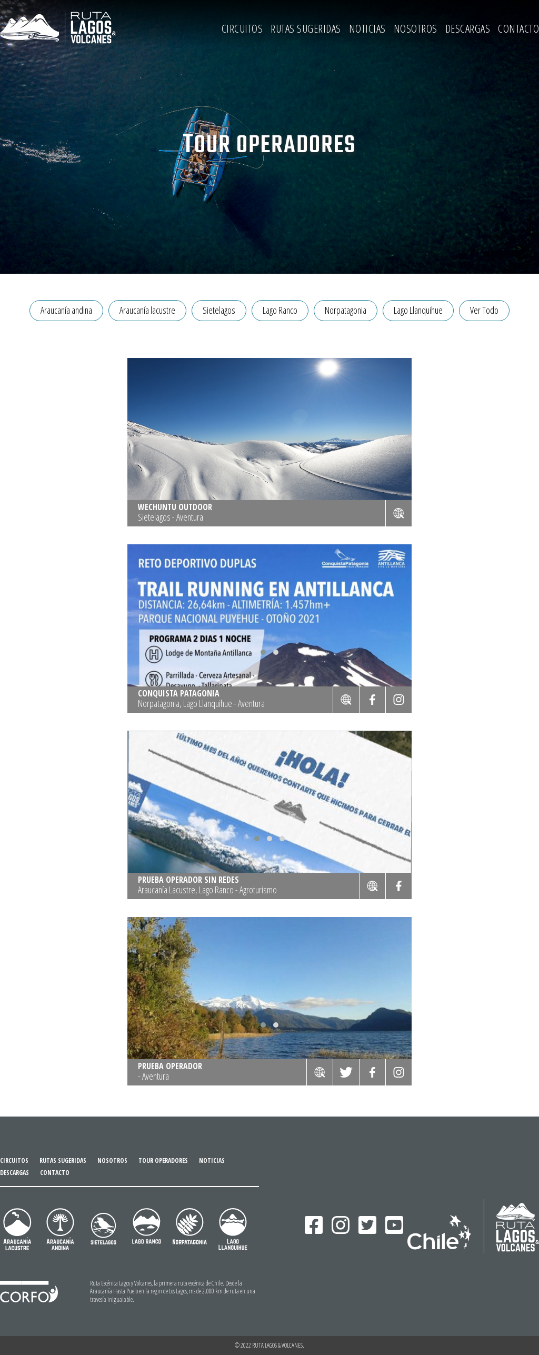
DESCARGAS (468, 28)
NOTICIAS (367, 28)
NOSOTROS (415, 28)
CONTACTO (518, 28)
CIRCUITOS (242, 28)
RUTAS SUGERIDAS (306, 28)
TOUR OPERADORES (163, 1161)
